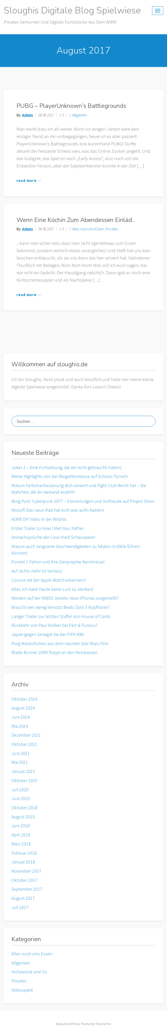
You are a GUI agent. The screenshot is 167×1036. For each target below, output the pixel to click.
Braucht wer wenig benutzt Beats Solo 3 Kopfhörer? (60, 607)
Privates (112, 229)
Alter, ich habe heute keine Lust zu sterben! (52, 589)
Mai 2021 (19, 762)
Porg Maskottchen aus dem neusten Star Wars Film (59, 643)
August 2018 (23, 817)
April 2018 (20, 835)
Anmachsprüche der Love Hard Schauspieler (53, 537)
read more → (29, 180)
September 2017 (26, 889)
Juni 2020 (20, 798)
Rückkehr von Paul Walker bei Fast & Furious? (54, 625)
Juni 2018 (20, 825)
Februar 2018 (24, 853)
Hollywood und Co (29, 972)
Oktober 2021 (24, 744)
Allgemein (79, 115)
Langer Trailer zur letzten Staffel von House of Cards (60, 616)
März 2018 (21, 844)
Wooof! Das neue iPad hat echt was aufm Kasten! (57, 510)
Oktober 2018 (24, 807)
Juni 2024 (20, 717)
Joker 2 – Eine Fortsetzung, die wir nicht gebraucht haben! (66, 467)
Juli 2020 (19, 789)
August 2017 (23, 898)
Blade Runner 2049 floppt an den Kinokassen (54, 652)
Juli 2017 (19, 907)
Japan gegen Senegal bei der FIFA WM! (47, 634)
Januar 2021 (23, 771)
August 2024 (23, 708)
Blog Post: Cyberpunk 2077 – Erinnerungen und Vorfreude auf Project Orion (82, 501)
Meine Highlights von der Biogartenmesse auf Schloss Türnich (69, 476)
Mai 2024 (19, 726)
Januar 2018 (23, 862)
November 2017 (26, 871)
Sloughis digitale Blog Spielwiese (72, 10)
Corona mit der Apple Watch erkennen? (48, 580)
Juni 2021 (20, 753)
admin (27, 115)
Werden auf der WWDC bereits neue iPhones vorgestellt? (65, 598)
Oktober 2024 (24, 699)
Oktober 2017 (24, 880)
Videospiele (22, 990)
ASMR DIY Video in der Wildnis (38, 519)
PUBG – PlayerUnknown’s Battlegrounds (71, 106)
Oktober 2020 (24, 780)
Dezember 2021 (26, 735)
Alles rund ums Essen (88, 229)
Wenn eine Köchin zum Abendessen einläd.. (75, 220)
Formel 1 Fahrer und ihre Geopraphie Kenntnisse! (58, 562)
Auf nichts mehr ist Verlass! (36, 571)
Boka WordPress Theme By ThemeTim (83, 1024)
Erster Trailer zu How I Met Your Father (47, 528)
